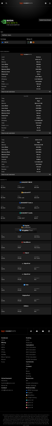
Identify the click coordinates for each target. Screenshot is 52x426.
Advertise (4, 380)
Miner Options (5, 357)
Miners (3, 359)
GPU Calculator (31, 349)
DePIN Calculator (31, 359)
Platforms (29, 342)
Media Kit (4, 385)
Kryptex (29, 392)
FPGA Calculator (31, 357)
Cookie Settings (31, 385)
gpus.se (29, 405)
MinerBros (30, 395)
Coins (28, 364)
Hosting (28, 376)
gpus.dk (29, 407)
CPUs (3, 349)
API (27, 380)
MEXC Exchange (32, 390)
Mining (28, 373)
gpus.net (29, 400)
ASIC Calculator (31, 352)
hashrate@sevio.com (8, 383)
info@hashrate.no (7, 390)
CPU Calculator (31, 354)
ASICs (3, 347)
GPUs (3, 340)
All (27, 368)
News (28, 371)
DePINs (3, 354)
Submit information (32, 383)
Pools (3, 362)
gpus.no (29, 402)
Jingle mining (31, 397)
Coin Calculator (31, 347)
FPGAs (3, 352)
